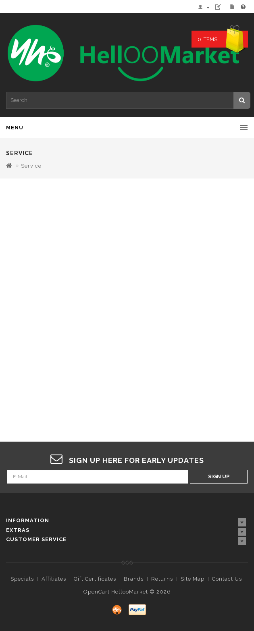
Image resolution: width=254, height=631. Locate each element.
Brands (134, 579)
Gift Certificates (95, 579)
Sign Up (218, 476)
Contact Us (227, 579)
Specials (22, 579)
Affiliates (54, 579)
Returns (162, 579)
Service (31, 166)
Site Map (192, 579)
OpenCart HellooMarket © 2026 (127, 592)
